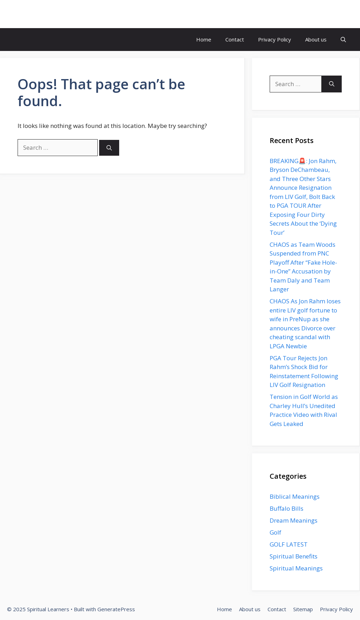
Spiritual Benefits (293, 556)
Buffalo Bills (286, 508)
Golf (275, 532)
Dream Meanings (293, 520)
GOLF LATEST (289, 544)
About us (316, 39)
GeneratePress (116, 609)
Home (203, 39)
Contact (234, 39)
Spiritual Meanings (296, 568)
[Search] (109, 148)
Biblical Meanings (295, 496)
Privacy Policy (274, 39)
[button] (343, 39)
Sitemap (303, 609)
